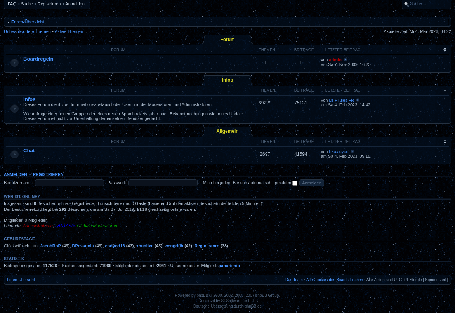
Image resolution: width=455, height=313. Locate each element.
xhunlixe (145, 245)
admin (335, 59)
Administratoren (38, 225)
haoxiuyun (339, 151)
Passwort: (117, 182)
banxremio (229, 265)
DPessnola (83, 245)
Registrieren (49, 4)
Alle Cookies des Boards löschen (334, 280)
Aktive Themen (69, 31)
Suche (27, 4)
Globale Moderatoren (97, 225)
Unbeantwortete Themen (27, 31)
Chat (29, 150)
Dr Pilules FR (341, 100)
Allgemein (227, 131)
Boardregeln (38, 59)
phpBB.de (253, 306)
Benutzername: (18, 182)
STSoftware (231, 301)
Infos (227, 80)
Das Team (294, 280)
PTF (251, 301)
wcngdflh (174, 245)
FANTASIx (65, 225)
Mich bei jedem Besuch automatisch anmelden (250, 182)
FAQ (12, 4)
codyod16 (115, 245)
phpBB (202, 295)
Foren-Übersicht (27, 21)
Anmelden (75, 4)
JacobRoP (50, 245)
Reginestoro (207, 245)
